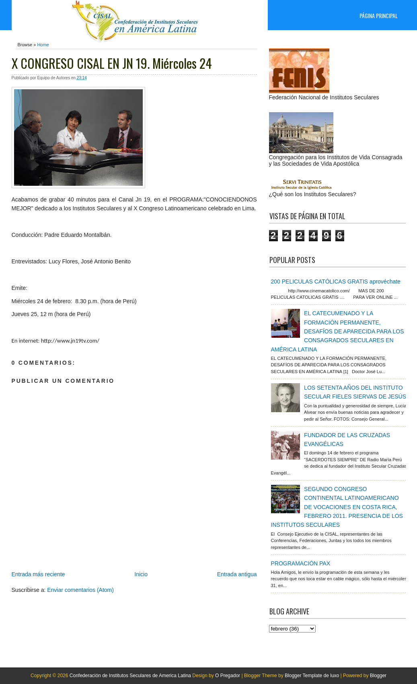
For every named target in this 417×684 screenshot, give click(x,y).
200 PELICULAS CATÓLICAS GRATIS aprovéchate (336, 281)
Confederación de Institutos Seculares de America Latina (130, 675)
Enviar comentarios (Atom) (80, 590)
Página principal (378, 15)
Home (43, 44)
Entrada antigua (237, 574)
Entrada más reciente (38, 574)
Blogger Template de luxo (312, 675)
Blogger (378, 675)
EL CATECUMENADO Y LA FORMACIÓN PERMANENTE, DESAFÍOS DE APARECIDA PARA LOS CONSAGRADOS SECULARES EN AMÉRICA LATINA (337, 331)
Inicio (141, 574)
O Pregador (227, 675)
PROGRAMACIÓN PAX (301, 563)
